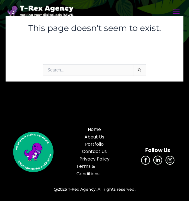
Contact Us (94, 151)
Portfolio (94, 144)
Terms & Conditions (88, 170)
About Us (94, 137)
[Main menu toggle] (176, 11)
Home (94, 129)
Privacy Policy (94, 159)
